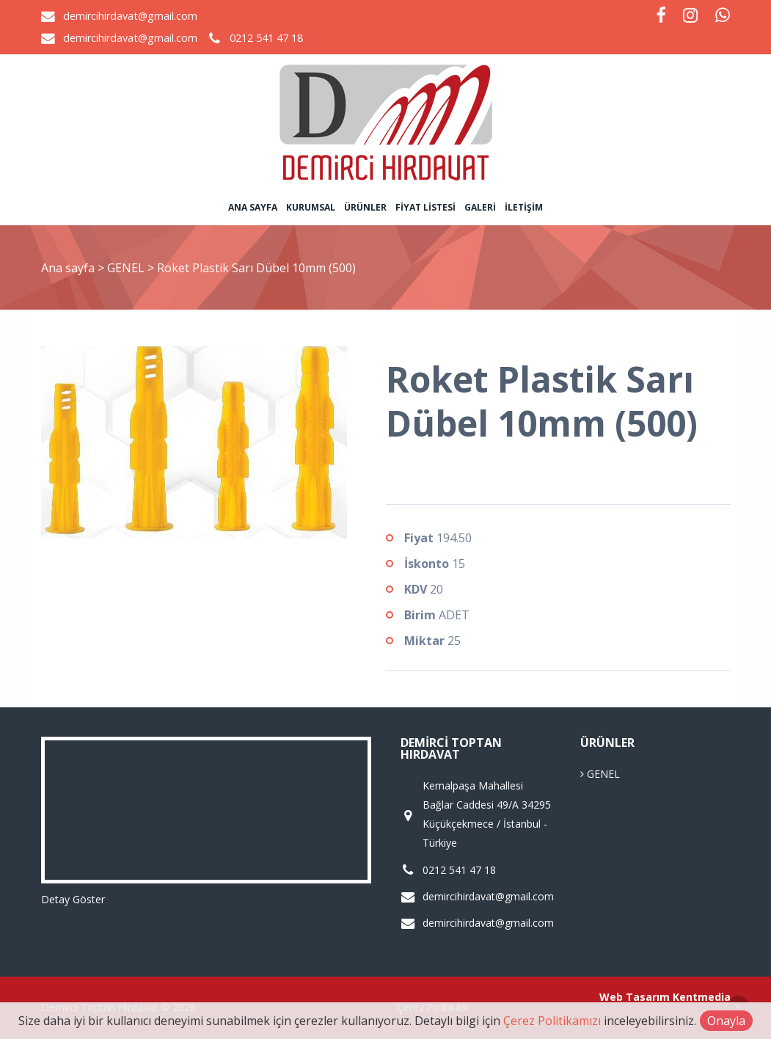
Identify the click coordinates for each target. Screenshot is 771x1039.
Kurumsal (310, 207)
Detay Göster (73, 899)
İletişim (524, 207)
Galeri (480, 207)
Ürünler (365, 207)
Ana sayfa (252, 207)
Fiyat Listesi (425, 207)
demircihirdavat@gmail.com (130, 16)
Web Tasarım (634, 997)
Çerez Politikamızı (552, 1021)
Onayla (726, 1021)
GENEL (127, 268)
